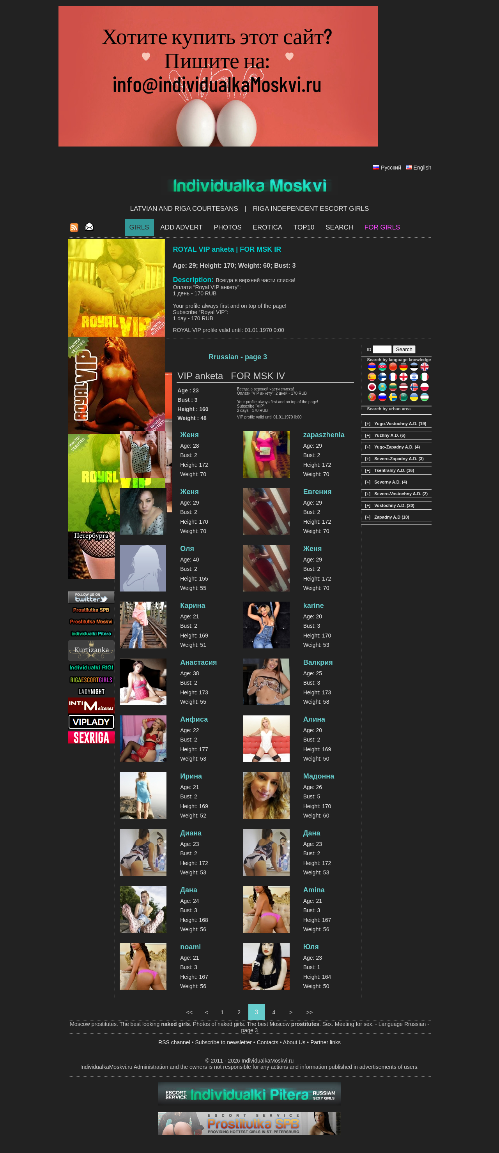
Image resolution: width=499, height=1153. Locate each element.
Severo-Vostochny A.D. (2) (401, 493)
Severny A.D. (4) (390, 482)
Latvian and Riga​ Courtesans (184, 208)
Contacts (267, 1042)
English (423, 167)
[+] (368, 423)
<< (189, 1012)
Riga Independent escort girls (311, 208)
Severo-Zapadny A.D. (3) (399, 458)
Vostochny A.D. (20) (394, 505)
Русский (391, 167)
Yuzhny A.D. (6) (389, 435)
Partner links (325, 1042)
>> (309, 1012)
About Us (294, 1042)
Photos (227, 227)
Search (339, 227)
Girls (139, 227)
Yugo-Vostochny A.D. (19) (400, 423)
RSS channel (174, 1042)
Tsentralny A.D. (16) (394, 470)
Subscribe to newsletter (223, 1042)
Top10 (304, 227)
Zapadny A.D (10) (391, 517)
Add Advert (181, 227)
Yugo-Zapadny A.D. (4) (397, 447)
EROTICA (268, 227)
